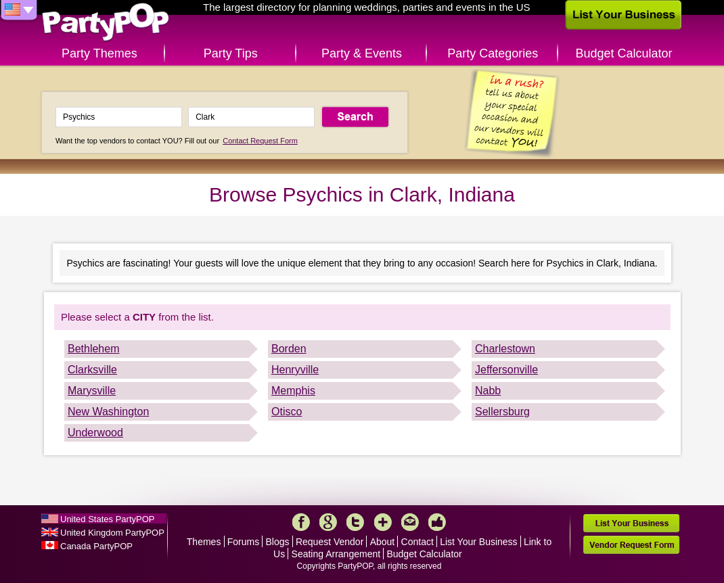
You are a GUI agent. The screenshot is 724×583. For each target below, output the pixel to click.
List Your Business (478, 541)
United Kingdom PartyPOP (112, 533)
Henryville (295, 369)
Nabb (488, 390)
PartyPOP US (105, 23)
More (383, 522)
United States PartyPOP (107, 519)
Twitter (355, 522)
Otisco (286, 411)
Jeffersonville (506, 369)
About (382, 541)
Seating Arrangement (336, 554)
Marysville (92, 390)
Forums (243, 541)
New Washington (108, 411)
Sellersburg (502, 411)
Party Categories (492, 53)
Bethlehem (94, 348)
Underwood (95, 432)
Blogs (278, 541)
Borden (289, 348)
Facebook (301, 522)
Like (437, 522)
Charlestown (505, 348)
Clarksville (92, 369)
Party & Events (361, 53)
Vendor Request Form (631, 545)
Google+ (328, 522)
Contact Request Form (260, 141)
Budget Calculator (624, 53)
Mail (410, 522)
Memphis (293, 390)
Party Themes (99, 53)
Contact (417, 541)
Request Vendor (329, 541)
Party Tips (231, 53)
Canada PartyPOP (96, 546)
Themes (204, 541)
